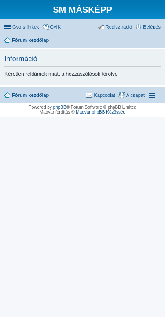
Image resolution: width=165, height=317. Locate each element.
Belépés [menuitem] (152, 26)
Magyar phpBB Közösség (100, 112)
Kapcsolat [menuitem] (104, 95)
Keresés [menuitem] (157, 40)
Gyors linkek (25, 26)
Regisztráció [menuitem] (119, 26)
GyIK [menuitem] (55, 26)
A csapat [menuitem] (135, 95)
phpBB (59, 107)
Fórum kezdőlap (30, 95)
